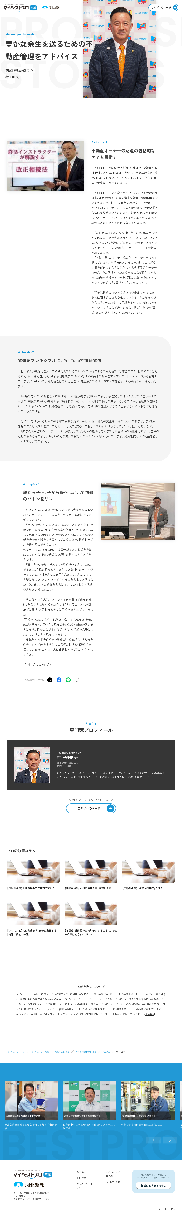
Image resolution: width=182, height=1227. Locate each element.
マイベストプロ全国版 (114, 1173)
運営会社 (81, 1172)
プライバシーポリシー (84, 1185)
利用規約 (81, 1178)
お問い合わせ (113, 1181)
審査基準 (150, 1014)
